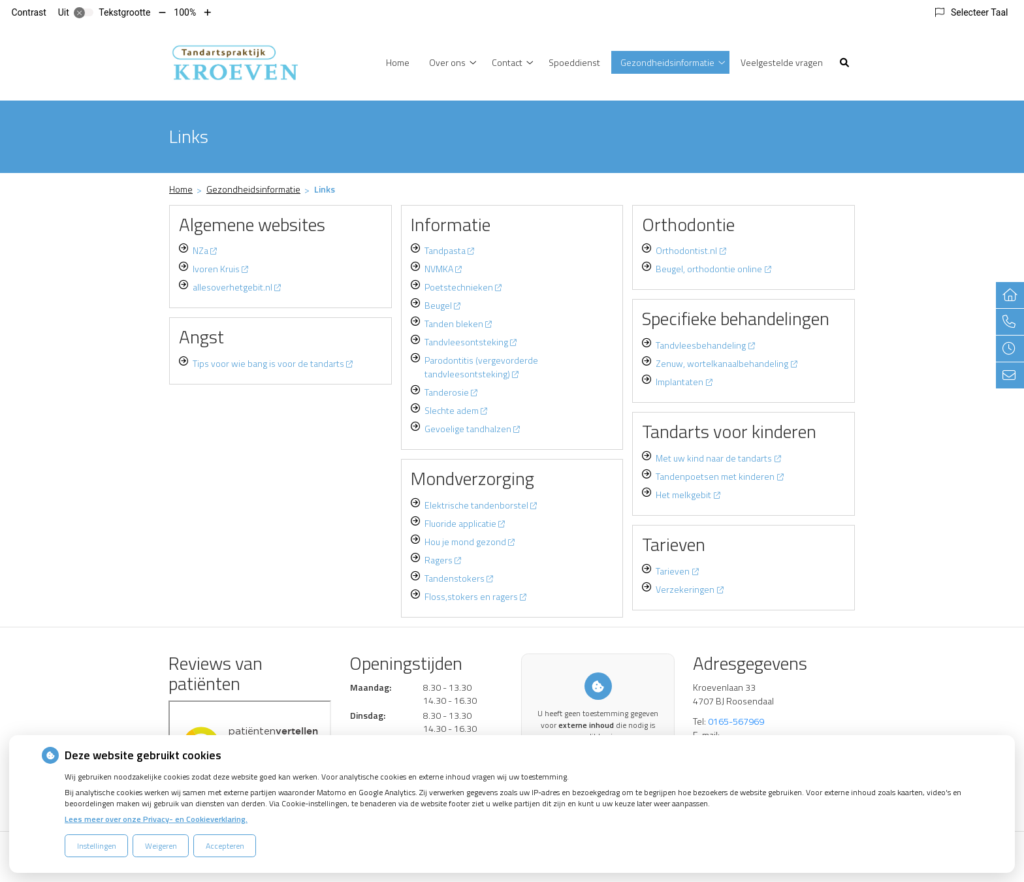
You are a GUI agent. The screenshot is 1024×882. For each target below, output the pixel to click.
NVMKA (443, 269)
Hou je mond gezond (469, 541)
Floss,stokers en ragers (475, 596)
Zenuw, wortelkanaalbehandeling (726, 363)
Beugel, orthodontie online (713, 269)
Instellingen (96, 846)
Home (397, 62)
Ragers (442, 560)
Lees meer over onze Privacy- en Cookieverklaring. (156, 819)
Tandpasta (449, 250)
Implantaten (684, 381)
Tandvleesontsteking (470, 342)
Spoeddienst (574, 62)
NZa (205, 250)
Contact (507, 62)
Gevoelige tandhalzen (472, 428)
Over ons (447, 62)
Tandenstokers (458, 578)
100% (185, 12)
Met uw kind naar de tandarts (718, 458)
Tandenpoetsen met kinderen (719, 476)
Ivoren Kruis (220, 269)
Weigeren (161, 846)
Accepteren (225, 846)
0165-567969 (736, 721)
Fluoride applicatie (464, 523)
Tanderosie (450, 392)
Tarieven (677, 571)
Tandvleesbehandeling (705, 345)
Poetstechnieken (463, 287)
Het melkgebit (688, 494)
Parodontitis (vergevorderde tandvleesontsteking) (481, 367)
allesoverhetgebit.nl (237, 287)
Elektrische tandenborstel (480, 505)
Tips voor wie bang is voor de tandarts (273, 363)
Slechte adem (455, 410)
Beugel (442, 305)
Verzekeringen (689, 589)
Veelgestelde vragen (782, 62)
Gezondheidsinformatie (667, 62)
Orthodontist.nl (691, 250)
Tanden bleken (458, 323)
